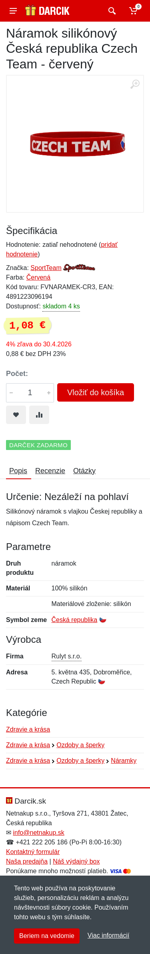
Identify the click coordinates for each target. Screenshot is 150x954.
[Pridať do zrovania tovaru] (39, 415)
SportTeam (45, 267)
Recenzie (50, 471)
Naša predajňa (27, 861)
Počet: (17, 374)
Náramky (123, 760)
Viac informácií (109, 935)
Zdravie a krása (28, 729)
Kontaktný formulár (33, 851)
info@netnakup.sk (38, 832)
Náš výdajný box (76, 861)
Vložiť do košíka (95, 392)
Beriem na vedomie (46, 935)
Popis (18, 471)
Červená (38, 277)
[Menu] (13, 11)
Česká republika (75, 619)
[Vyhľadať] (111, 10)
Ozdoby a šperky (80, 745)
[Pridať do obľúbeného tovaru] (16, 415)
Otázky (84, 471)
